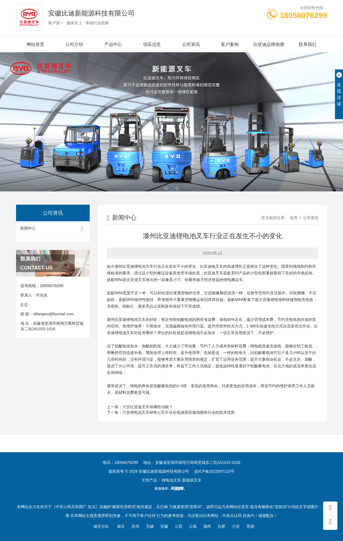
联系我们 (307, 44)
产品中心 (113, 44)
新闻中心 (53, 228)
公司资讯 (191, 44)
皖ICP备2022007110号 (214, 471)
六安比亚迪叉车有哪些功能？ (147, 407)
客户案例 (230, 44)
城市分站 (101, 526)
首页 (294, 217)
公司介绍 (74, 44)
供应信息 (152, 44)
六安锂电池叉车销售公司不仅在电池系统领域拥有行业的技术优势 (178, 412)
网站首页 (35, 44)
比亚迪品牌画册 (268, 44)
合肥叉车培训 (52, 452)
